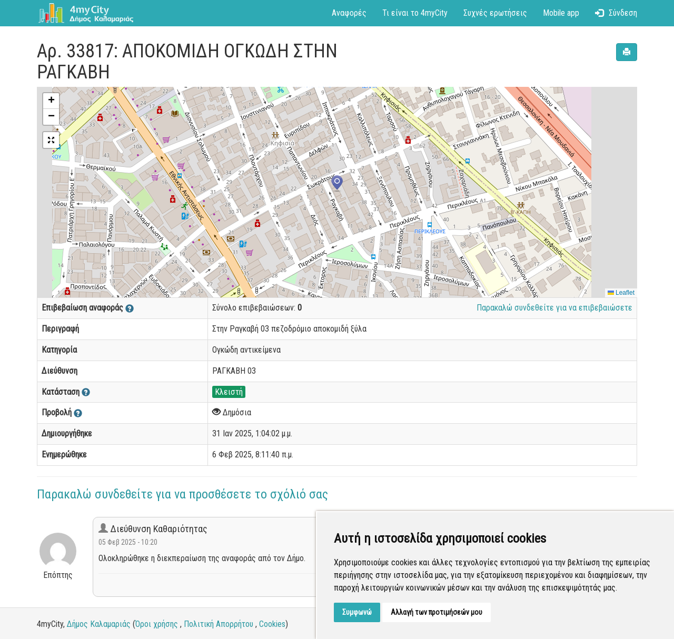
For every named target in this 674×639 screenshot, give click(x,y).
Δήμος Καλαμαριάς (99, 624)
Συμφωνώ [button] (357, 612)
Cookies (272, 624)
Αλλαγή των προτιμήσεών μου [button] (436, 612)
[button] (337, 183)
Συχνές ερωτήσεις (495, 13)
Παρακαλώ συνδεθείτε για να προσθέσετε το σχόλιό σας (182, 494)
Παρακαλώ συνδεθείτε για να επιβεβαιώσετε (554, 308)
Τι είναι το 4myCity (415, 13)
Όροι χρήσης (156, 624)
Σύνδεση (616, 13)
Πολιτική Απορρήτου (218, 624)
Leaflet (621, 292)
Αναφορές (349, 13)
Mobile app (561, 13)
